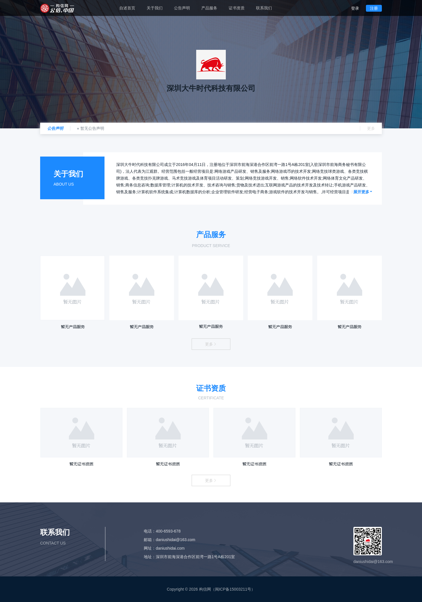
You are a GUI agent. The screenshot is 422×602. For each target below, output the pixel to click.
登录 (355, 8)
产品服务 (209, 8)
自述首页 (127, 8)
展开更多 (362, 192)
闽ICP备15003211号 (233, 589)
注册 (374, 8)
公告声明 (182, 8)
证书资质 (237, 8)
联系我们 (264, 8)
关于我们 (155, 8)
